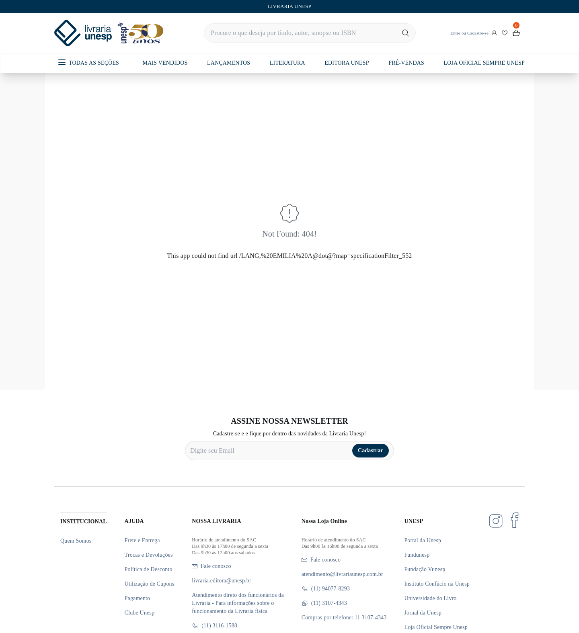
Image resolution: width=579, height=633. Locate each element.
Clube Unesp (139, 613)
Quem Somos (75, 541)
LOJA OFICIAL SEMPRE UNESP (483, 63)
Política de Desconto (148, 569)
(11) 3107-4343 (324, 603)
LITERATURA (287, 63)
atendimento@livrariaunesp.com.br (342, 574)
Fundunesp (416, 555)
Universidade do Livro (430, 598)
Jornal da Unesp (422, 613)
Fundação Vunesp (424, 569)
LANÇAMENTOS (228, 63)
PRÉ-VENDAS (406, 63)
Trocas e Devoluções (149, 555)
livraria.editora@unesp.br (221, 581)
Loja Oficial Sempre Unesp (436, 627)
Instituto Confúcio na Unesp (437, 584)
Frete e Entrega (142, 540)
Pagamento (137, 598)
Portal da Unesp (422, 540)
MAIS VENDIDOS (165, 63)
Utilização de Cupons (150, 584)
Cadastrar (370, 450)
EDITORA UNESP (346, 63)
